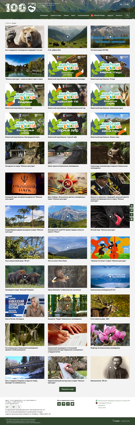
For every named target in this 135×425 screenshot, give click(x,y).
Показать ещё (67, 389)
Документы (101, 405)
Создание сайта (125, 421)
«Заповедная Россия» (104, 403)
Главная (8, 23)
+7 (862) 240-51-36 (17, 402)
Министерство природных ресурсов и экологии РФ (114, 401)
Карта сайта (102, 407)
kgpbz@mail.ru (14, 403)
